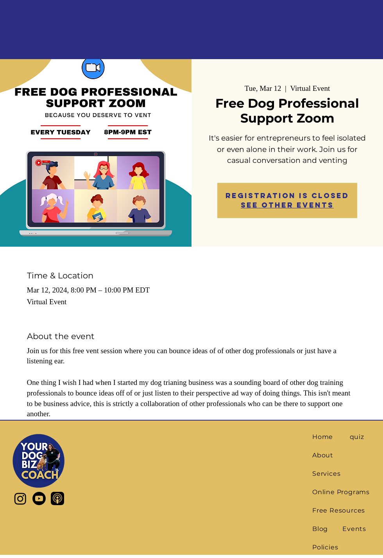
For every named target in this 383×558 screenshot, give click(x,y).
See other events (287, 204)
